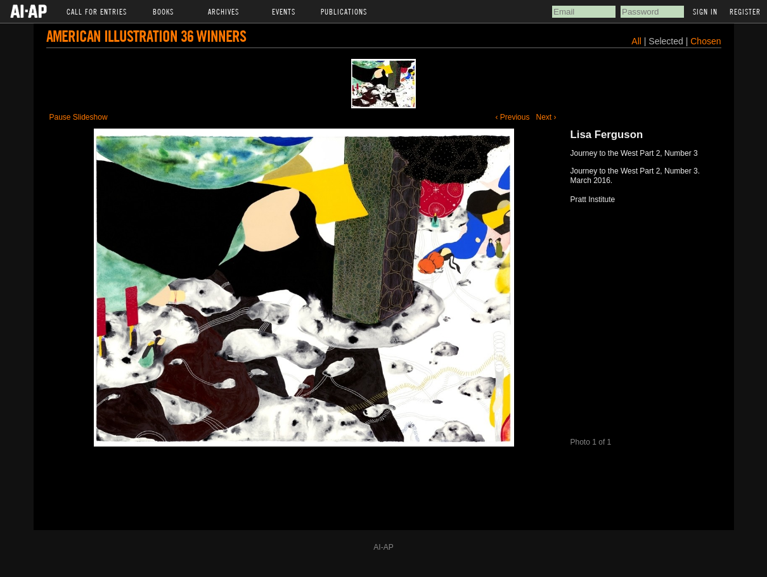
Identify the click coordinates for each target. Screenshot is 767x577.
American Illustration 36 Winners (146, 36)
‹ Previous (512, 117)
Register (745, 11)
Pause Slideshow (78, 117)
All (636, 41)
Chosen (705, 41)
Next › (546, 117)
